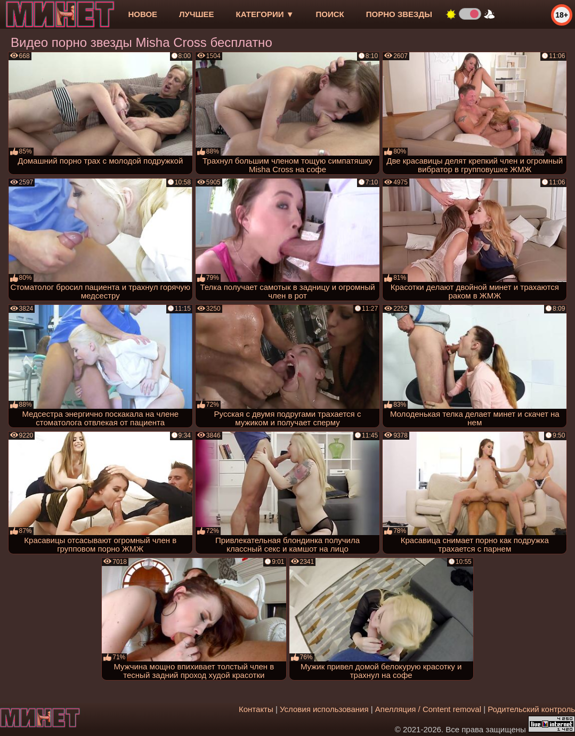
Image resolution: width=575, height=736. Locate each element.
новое (142, 14)
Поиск (330, 14)
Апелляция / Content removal (428, 709)
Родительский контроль (531, 709)
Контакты (256, 709)
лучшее (196, 14)
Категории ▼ (265, 14)
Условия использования (324, 709)
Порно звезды (399, 14)
